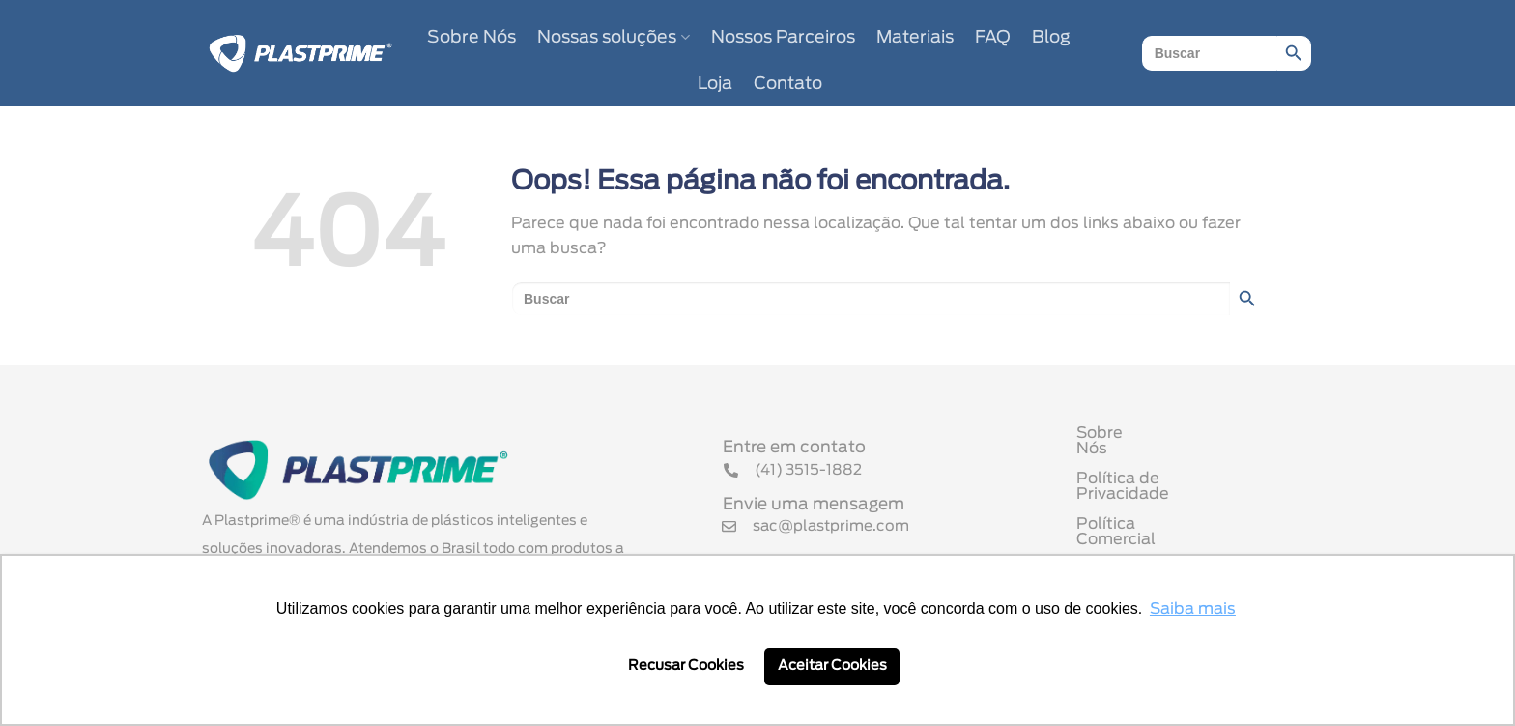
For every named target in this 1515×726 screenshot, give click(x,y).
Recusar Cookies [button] (686, 665)
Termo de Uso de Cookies (1175, 540)
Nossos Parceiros (783, 37)
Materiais (915, 37)
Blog (1051, 37)
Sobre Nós (471, 37)
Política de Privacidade (1166, 480)
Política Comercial (1147, 510)
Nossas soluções (613, 37)
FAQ (993, 37)
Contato (788, 84)
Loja (715, 84)
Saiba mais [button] (1193, 609)
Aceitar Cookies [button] (832, 665)
